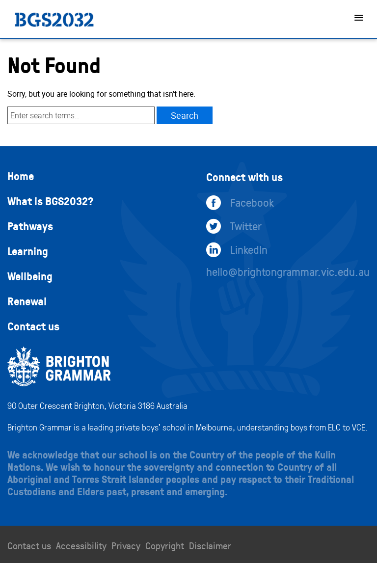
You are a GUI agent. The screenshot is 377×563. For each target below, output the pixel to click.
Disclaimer (210, 545)
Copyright (164, 545)
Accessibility (81, 545)
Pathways (30, 226)
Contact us (33, 326)
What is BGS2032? (50, 201)
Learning (27, 251)
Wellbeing (30, 276)
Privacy (125, 545)
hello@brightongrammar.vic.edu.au (288, 271)
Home (20, 176)
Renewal (27, 301)
